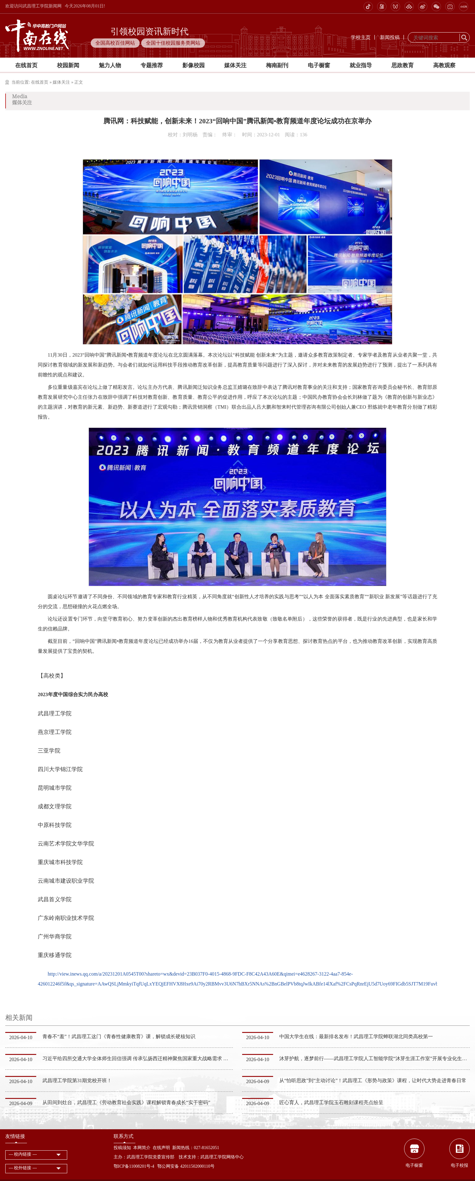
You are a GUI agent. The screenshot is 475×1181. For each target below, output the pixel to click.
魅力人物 (110, 65)
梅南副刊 (277, 65)
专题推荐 (152, 65)
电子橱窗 (319, 65)
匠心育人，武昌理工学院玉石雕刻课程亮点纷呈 (331, 1102)
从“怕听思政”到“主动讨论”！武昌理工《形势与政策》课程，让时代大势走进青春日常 (372, 1080)
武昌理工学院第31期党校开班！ (77, 1080)
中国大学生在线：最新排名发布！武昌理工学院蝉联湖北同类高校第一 (356, 1036)
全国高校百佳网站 (115, 43)
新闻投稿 (390, 37)
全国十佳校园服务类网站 (173, 43)
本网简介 (141, 1147)
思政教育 (402, 65)
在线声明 (161, 1147)
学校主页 (361, 37)
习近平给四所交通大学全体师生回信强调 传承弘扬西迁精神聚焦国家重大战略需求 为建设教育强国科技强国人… (165, 1058)
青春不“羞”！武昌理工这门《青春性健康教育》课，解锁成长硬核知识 (118, 1036)
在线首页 (26, 65)
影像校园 (193, 65)
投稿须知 (122, 1147)
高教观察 (444, 65)
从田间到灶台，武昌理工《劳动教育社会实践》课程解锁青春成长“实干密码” (126, 1102)
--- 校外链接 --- (23, 1168)
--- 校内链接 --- (23, 1154)
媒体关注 (235, 65)
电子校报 (459, 1165)
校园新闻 (68, 65)
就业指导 (361, 65)
